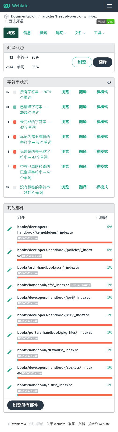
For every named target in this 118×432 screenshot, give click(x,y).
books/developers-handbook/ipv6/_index (51, 297)
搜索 (43, 32)
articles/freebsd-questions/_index (69, 16)
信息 (27, 32)
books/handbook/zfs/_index (41, 285)
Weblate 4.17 (21, 424)
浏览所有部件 (25, 405)
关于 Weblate (56, 424)
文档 (81, 424)
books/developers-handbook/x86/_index (51, 315)
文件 (80, 32)
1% (109, 267)
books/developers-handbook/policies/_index (54, 250)
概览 (11, 32)
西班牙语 (16, 21)
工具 (99, 32)
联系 (71, 424)
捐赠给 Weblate (99, 424)
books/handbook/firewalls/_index (45, 350)
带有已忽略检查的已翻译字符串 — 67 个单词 (35, 172)
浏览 (82, 62)
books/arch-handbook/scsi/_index (46, 267)
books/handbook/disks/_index (42, 385)
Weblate (16, 6)
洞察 (61, 32)
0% (109, 226)
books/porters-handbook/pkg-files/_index (52, 332)
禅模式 (102, 92)
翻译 (102, 62)
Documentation (23, 16)
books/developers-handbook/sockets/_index (54, 367)
